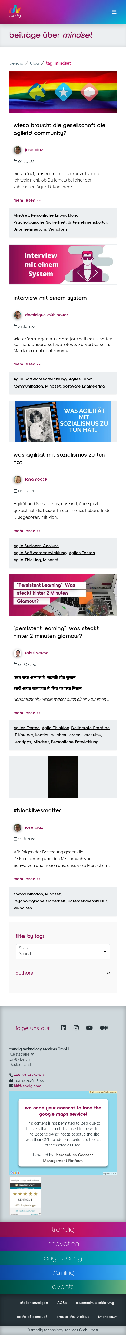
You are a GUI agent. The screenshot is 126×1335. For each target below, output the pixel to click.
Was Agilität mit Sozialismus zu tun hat (59, 459)
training (63, 1272)
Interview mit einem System (50, 298)
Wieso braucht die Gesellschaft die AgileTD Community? (59, 129)
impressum (108, 1317)
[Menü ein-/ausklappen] (114, 12)
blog (34, 63)
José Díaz (28, 150)
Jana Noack (31, 479)
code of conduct (32, 1317)
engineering (63, 1258)
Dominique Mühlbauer (41, 315)
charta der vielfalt (73, 1317)
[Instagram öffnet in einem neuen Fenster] (77, 1028)
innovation (63, 1243)
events (63, 1286)
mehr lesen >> (27, 200)
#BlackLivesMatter (37, 811)
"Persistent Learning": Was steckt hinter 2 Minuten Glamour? (56, 632)
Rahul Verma (31, 653)
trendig (16, 63)
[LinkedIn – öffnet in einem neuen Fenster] (64, 1028)
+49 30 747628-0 (29, 1075)
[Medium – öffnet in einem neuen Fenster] (104, 1028)
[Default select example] (63, 951)
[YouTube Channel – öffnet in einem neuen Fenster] (90, 1028)
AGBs (62, 1303)
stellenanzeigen (34, 1303)
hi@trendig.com (28, 1086)
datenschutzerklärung (95, 1303)
